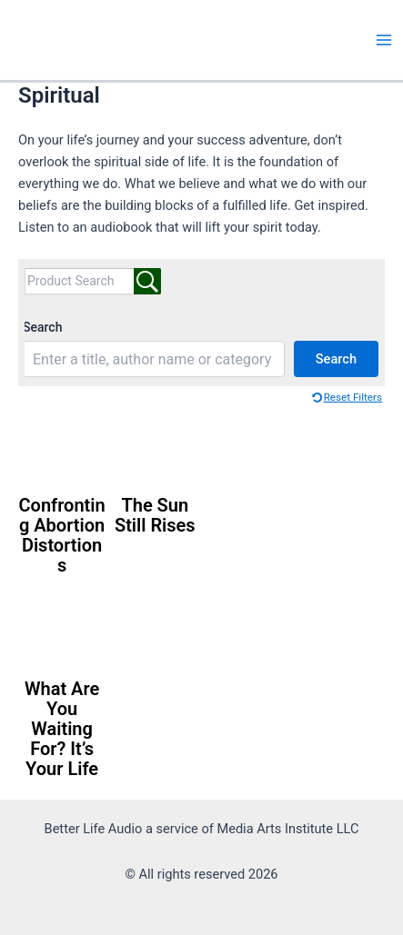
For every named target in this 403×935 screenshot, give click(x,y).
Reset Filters (353, 397)
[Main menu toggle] (384, 40)
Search (42, 327)
